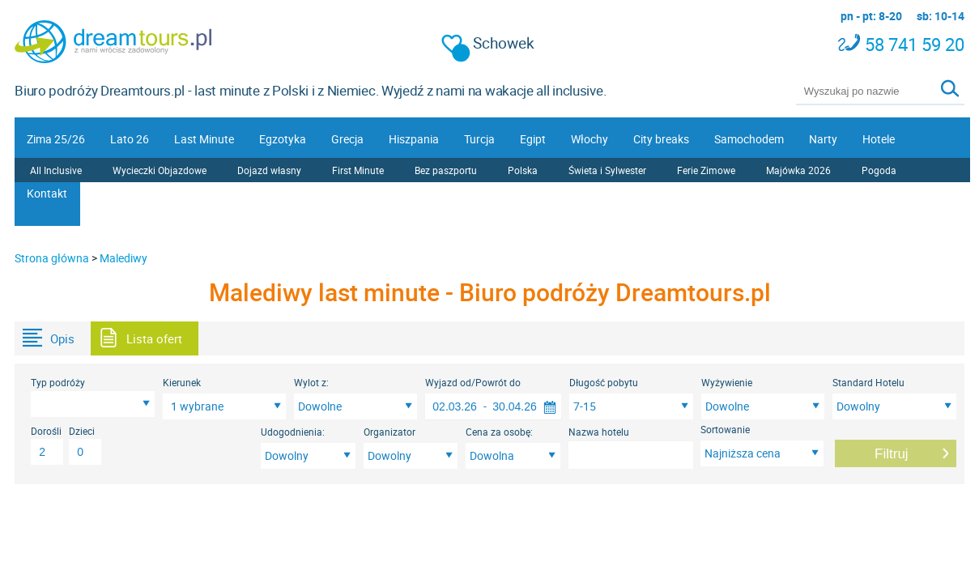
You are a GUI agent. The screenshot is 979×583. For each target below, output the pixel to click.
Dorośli (46, 430)
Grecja (347, 139)
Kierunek (182, 382)
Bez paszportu (446, 170)
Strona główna (52, 258)
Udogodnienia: (293, 431)
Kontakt (47, 193)
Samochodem (749, 139)
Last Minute (204, 139)
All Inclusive (56, 170)
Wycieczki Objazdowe (159, 170)
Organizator (389, 431)
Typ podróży (58, 382)
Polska (523, 170)
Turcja (479, 139)
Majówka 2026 (798, 170)
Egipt (533, 139)
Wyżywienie (726, 382)
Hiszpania (414, 139)
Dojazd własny (269, 170)
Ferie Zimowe (706, 170)
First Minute (358, 170)
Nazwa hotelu (598, 431)
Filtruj (892, 454)
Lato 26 (129, 139)
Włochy (589, 139)
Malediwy (123, 258)
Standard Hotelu (868, 382)
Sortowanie (725, 429)
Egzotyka (282, 139)
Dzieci (82, 430)
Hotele (878, 139)
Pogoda (879, 170)
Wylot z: (311, 382)
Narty (823, 139)
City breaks (661, 139)
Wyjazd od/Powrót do (473, 382)
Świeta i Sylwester (607, 170)
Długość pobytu (603, 382)
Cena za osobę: (499, 431)
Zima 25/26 (56, 139)
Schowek (488, 43)
